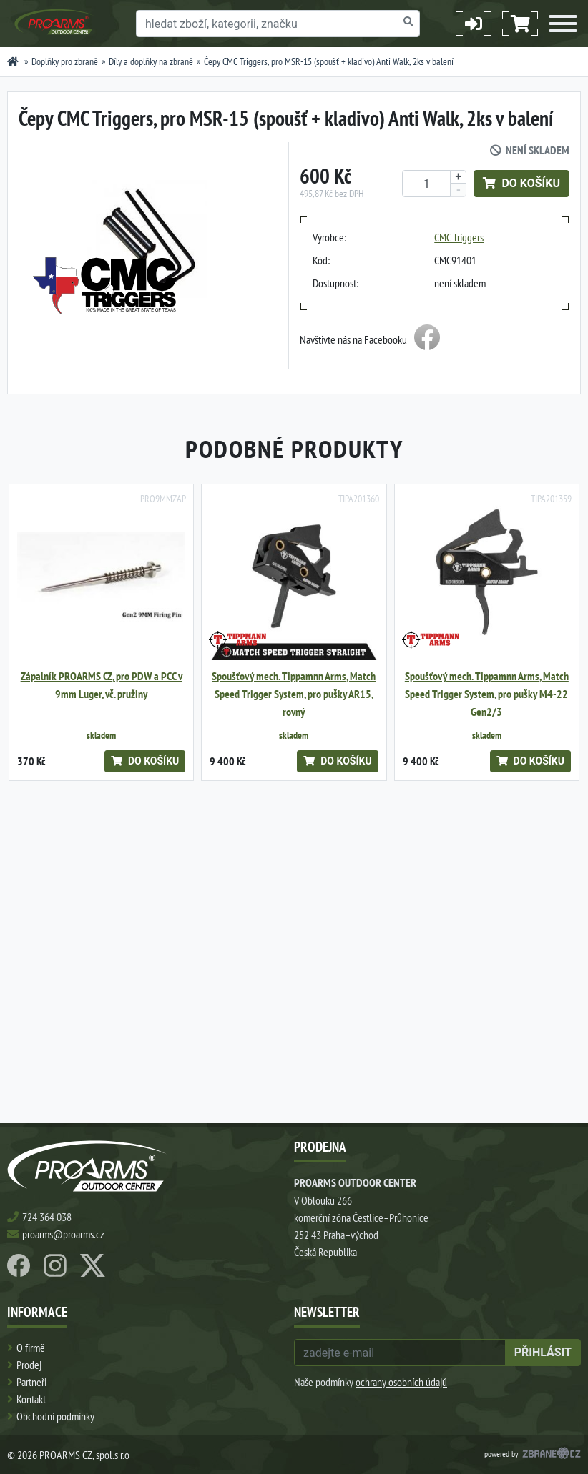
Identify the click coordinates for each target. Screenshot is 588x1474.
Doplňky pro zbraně (64, 61)
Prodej (28, 1365)
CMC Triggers (459, 237)
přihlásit (543, 1352)
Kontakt (31, 1399)
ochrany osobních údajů (401, 1382)
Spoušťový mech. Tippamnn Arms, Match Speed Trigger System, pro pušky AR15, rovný (294, 694)
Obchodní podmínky (55, 1416)
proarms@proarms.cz (63, 1234)
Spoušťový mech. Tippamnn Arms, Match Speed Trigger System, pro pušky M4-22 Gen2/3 (487, 694)
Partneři (31, 1382)
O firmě (30, 1347)
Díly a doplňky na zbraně (151, 61)
